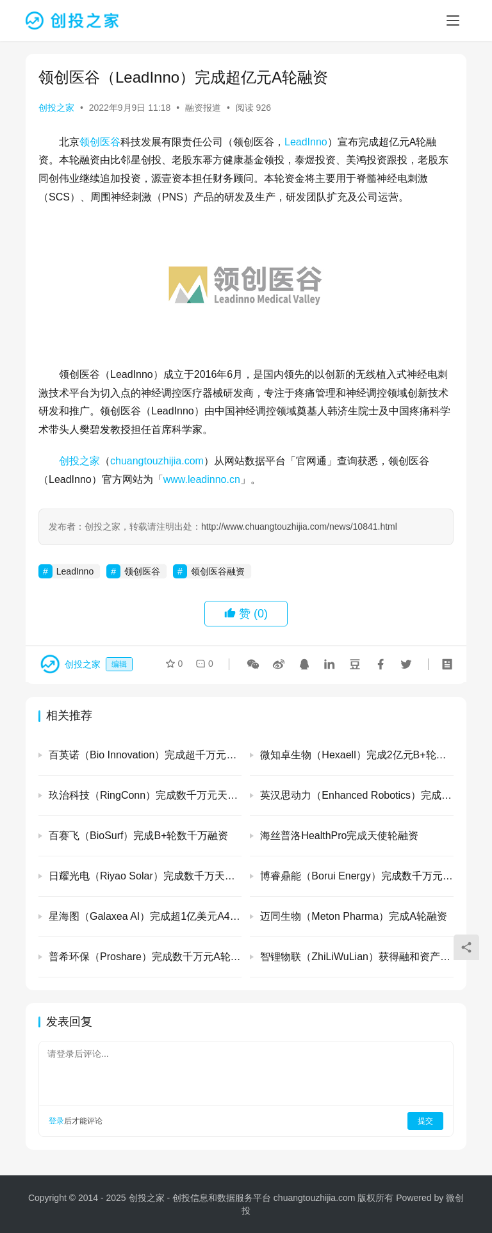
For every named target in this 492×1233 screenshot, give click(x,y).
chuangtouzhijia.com (157, 460)
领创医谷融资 (218, 571)
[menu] (452, 20)
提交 (425, 1120)
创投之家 (56, 107)
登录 (56, 1120)
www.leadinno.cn (201, 479)
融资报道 (203, 107)
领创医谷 (99, 141)
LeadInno (305, 141)
